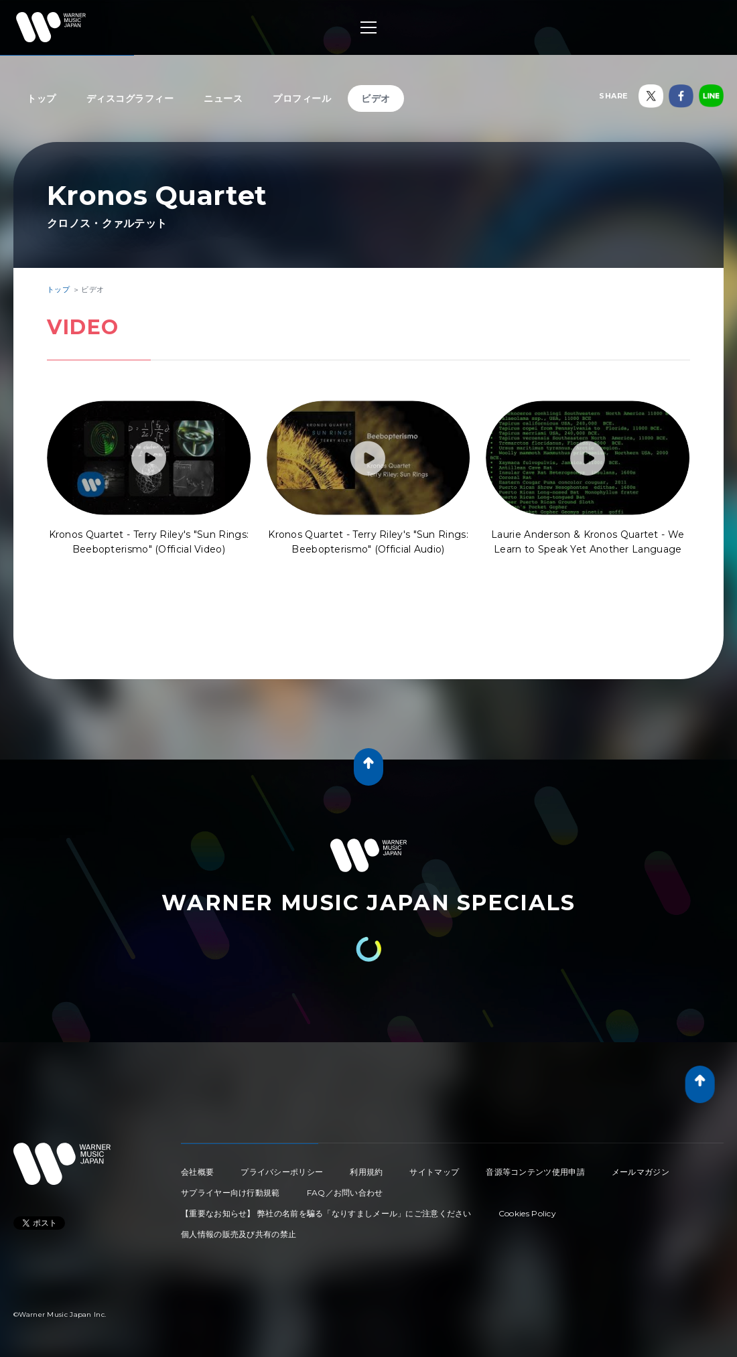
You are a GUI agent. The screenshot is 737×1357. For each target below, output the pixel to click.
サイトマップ (434, 1172)
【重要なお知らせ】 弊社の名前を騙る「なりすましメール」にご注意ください (326, 1213)
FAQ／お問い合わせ (345, 1193)
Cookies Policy (527, 1213)
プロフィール (302, 98)
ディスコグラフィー (130, 98)
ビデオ (376, 98)
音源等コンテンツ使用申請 (535, 1172)
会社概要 (197, 1172)
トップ (41, 98)
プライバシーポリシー (282, 1172)
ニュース (223, 98)
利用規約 (366, 1172)
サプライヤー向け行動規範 (230, 1193)
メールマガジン (640, 1172)
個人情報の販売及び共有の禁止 (238, 1234)
